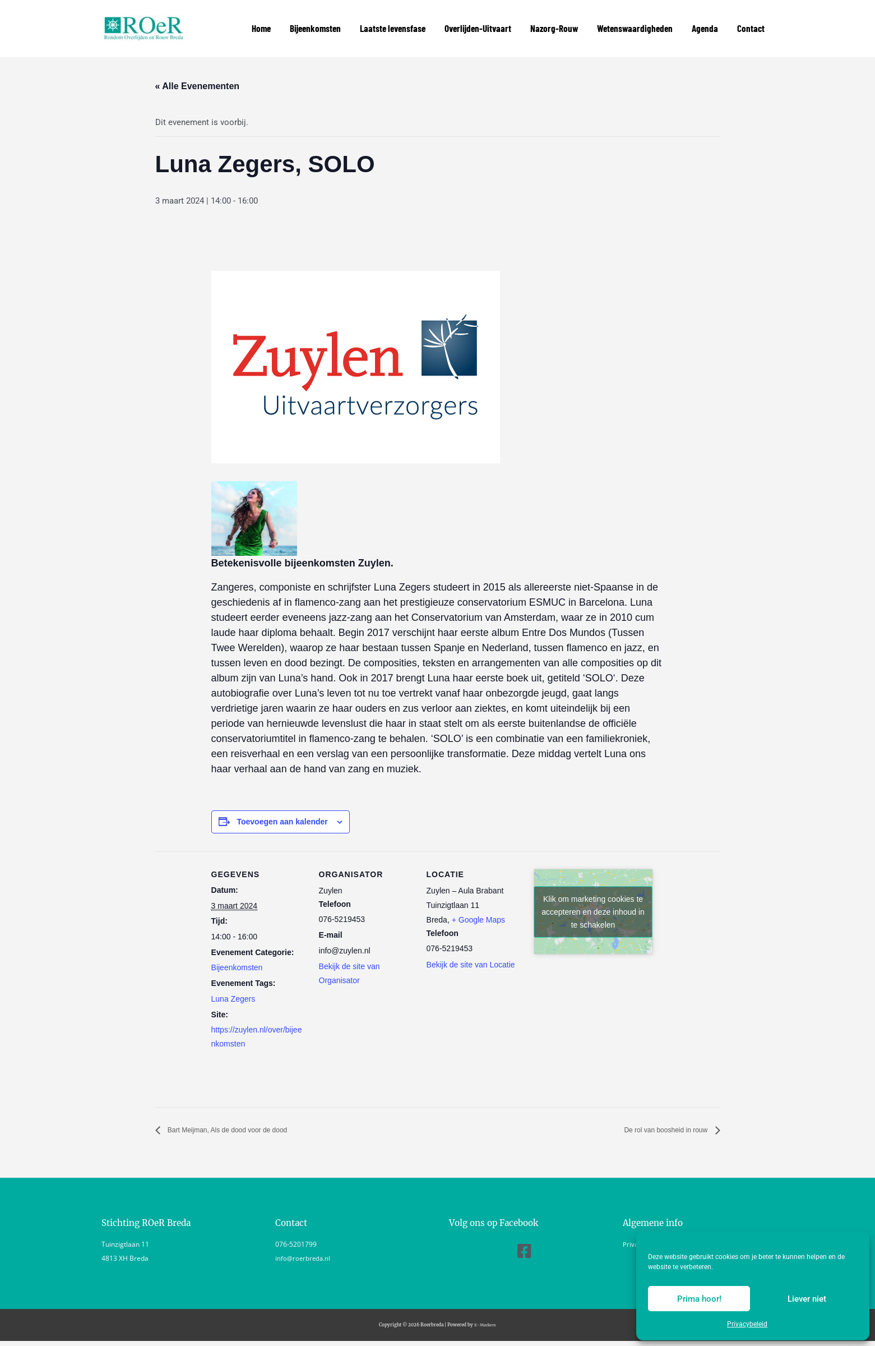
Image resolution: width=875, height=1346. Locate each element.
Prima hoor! (699, 1299)
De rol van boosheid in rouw (653, 1118)
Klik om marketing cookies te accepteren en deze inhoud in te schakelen (593, 899)
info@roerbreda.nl (303, 1246)
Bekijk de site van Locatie (471, 952)
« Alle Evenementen (197, 74)
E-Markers (485, 1313)
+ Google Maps (478, 907)
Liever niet (807, 1299)
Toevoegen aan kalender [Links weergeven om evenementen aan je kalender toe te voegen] (282, 809)
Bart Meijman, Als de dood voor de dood (247, 1118)
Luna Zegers (233, 986)
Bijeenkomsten (237, 955)
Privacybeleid (747, 1324)
